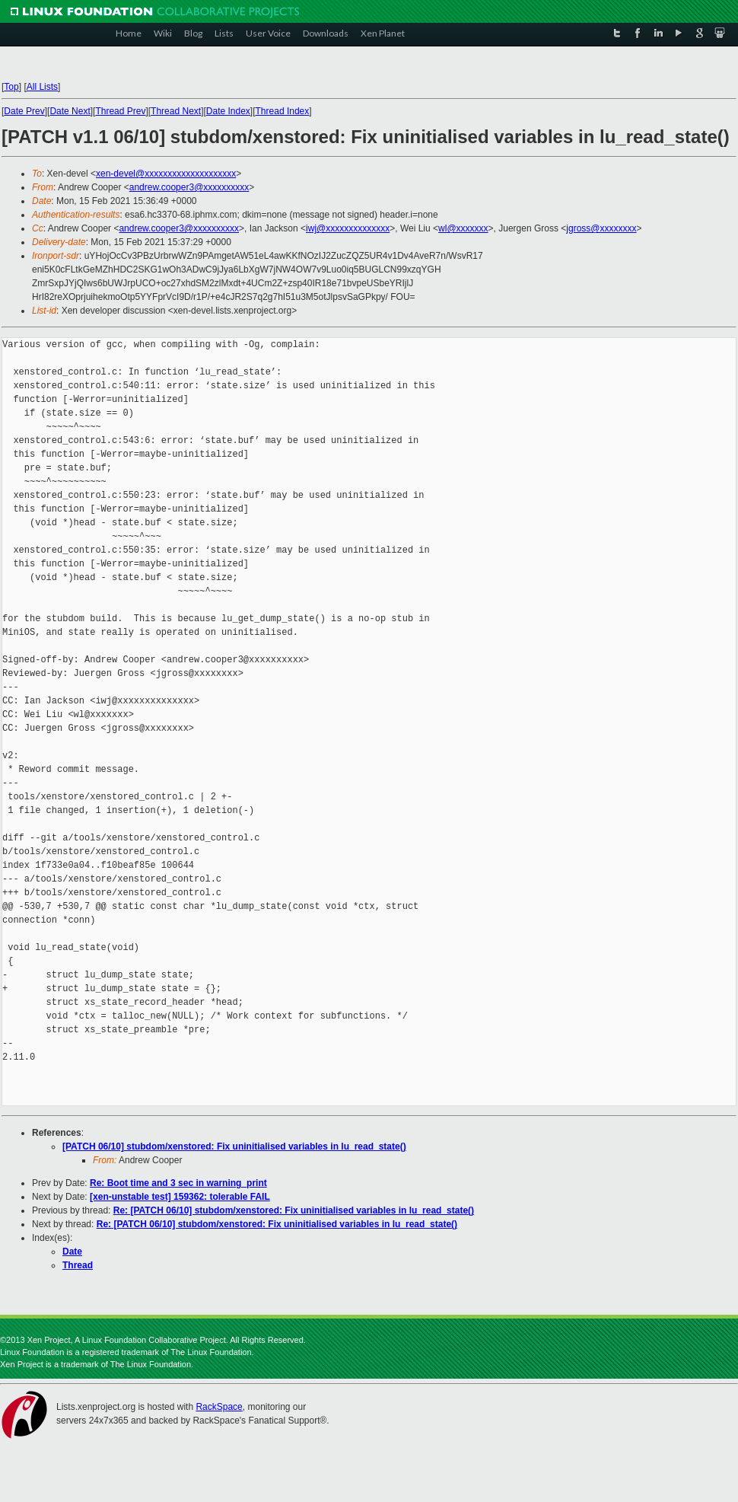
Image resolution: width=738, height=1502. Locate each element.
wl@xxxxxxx (463, 228)
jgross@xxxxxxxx (601, 228)
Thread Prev (120, 111)
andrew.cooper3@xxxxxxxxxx (189, 187)
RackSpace (219, 1407)
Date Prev (24, 111)
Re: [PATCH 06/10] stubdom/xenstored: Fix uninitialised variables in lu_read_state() (293, 1210)
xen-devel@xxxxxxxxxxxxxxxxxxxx (166, 173)
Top (11, 86)
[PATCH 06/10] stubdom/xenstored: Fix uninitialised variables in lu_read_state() (234, 1146)
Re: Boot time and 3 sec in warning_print (178, 1183)
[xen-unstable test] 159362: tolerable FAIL (180, 1196)
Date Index (228, 111)
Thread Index (283, 111)
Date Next (69, 111)
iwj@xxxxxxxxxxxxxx (348, 228)
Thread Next (176, 111)
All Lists (42, 86)
